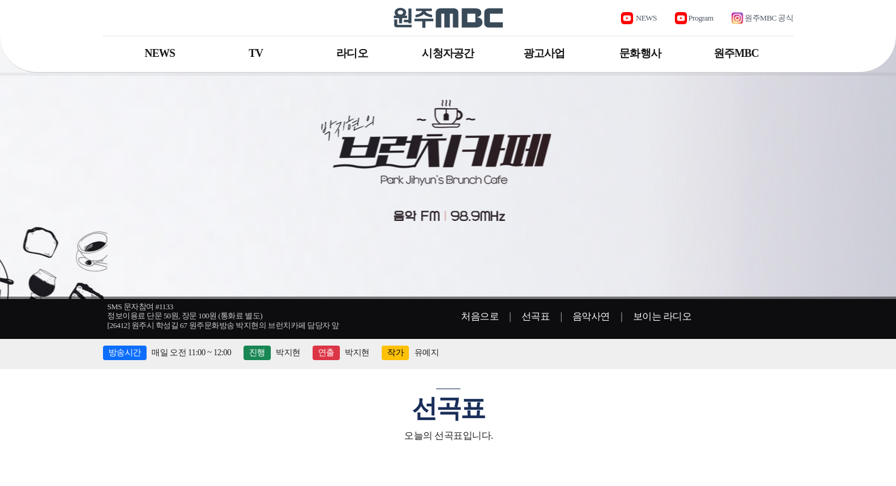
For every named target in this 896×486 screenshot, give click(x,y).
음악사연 (591, 316)
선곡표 (536, 316)
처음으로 (480, 316)
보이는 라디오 (662, 316)
